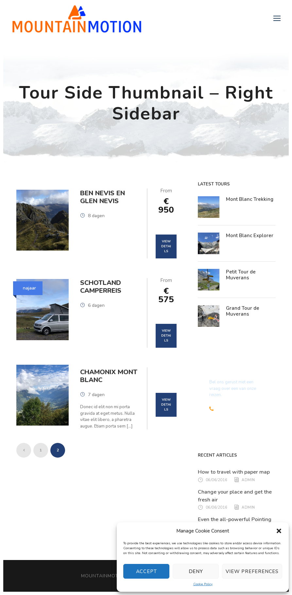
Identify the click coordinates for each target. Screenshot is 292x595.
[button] (279, 531)
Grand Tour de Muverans (242, 311)
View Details (166, 246)
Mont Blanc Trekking (249, 199)
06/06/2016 (217, 479)
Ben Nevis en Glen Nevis (102, 197)
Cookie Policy (203, 584)
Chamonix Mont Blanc (108, 376)
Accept (146, 571)
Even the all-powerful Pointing (234, 519)
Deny (196, 571)
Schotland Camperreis (100, 286)
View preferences (252, 571)
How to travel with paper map (234, 472)
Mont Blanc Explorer (249, 235)
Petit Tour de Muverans (241, 275)
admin (248, 479)
